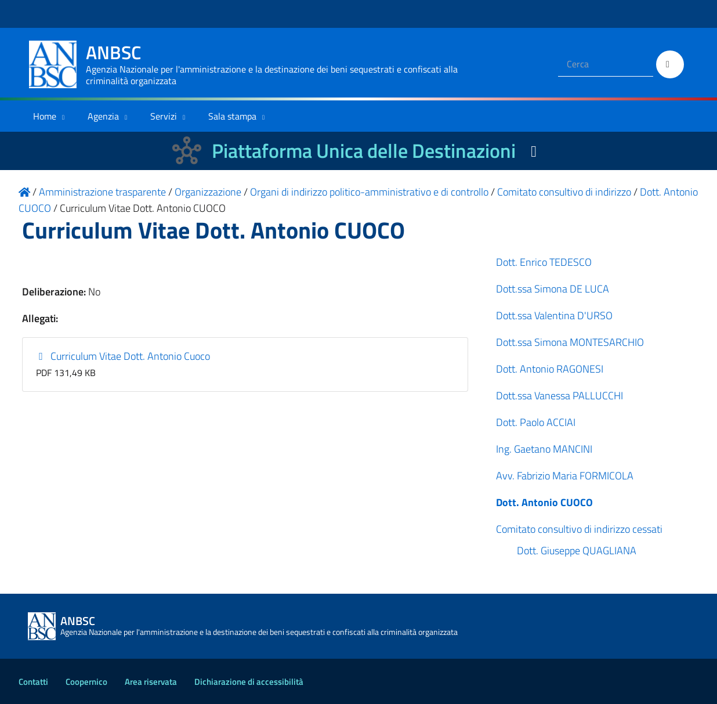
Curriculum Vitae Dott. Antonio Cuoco (123, 356)
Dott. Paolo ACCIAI (535, 422)
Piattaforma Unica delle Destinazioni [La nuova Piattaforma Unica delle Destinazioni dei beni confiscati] (364, 150)
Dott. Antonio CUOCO (544, 502)
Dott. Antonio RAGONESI (549, 369)
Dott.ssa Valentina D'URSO (554, 315)
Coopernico (86, 681)
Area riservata (151, 681)
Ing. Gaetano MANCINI (544, 449)
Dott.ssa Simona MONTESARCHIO (570, 342)
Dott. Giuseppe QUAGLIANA (576, 550)
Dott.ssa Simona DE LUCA (552, 289)
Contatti (33, 681)
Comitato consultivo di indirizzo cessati (579, 529)
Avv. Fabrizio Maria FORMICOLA (564, 475)
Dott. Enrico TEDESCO (544, 262)
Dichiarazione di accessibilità (248, 681)
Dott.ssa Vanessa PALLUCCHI (559, 395)
